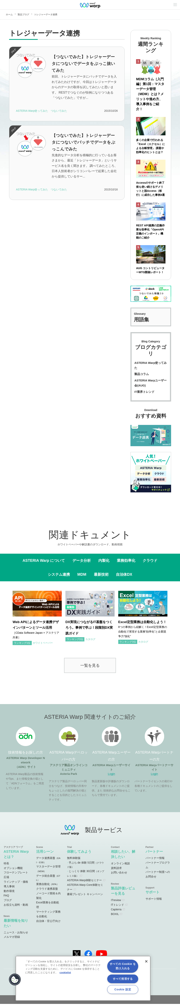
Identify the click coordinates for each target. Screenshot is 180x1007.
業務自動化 (47, 887)
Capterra (116, 912)
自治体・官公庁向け (48, 923)
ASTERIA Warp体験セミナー (84, 883)
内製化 (103, 563)
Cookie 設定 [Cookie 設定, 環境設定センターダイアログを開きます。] (122, 989)
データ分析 (81, 563)
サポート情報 (154, 901)
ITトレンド (117, 907)
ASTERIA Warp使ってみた (150, 368)
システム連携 (59, 577)
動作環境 (9, 893)
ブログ (8, 903)
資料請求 (116, 870)
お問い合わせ (119, 875)
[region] (83, 978)
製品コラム (141, 377)
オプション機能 (13, 870)
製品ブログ (23, 14)
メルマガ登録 (12, 939)
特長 (6, 866)
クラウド (150, 563)
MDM (81, 577)
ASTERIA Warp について (44, 563)
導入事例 (9, 889)
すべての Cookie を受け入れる (123, 966)
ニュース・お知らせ (16, 935)
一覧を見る (90, 668)
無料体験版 (74, 861)
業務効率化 (126, 563)
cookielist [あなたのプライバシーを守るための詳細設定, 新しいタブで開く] (65, 972)
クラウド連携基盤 (47, 891)
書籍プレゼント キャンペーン (85, 897)
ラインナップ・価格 (16, 884)
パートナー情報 (155, 861)
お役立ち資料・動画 (16, 907)
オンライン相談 (120, 866)
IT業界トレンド (144, 394)
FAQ (6, 898)
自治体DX (124, 577)
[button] (15, 979)
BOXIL (115, 916)
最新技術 (101, 577)
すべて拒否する (123, 978)
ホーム (9, 14)
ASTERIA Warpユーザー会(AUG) (150, 386)
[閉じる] (146, 961)
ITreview (116, 903)
